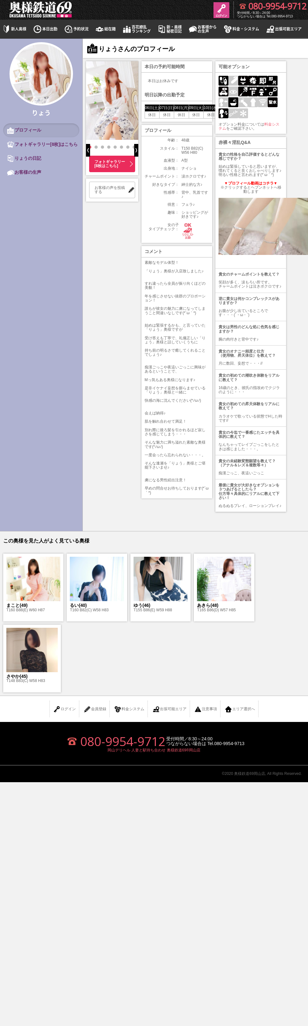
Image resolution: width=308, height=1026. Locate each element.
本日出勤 (45, 29)
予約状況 (76, 29)
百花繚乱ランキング (136, 29)
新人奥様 (14, 29)
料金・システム (241, 29)
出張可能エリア (283, 29)
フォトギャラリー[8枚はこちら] (110, 163)
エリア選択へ (240, 709)
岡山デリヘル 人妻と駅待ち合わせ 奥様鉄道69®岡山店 (154, 750)
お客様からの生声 (202, 29)
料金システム (129, 709)
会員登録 (94, 709)
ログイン (64, 709)
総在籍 (105, 29)
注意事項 (205, 709)
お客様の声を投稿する (110, 189)
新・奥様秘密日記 (169, 29)
